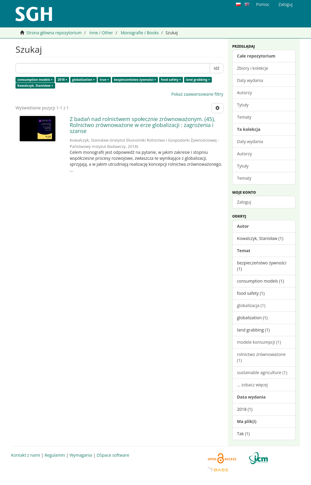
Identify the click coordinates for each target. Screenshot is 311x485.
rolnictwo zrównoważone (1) (261, 357)
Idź (216, 68)
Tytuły (243, 105)
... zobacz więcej (252, 385)
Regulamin (54, 455)
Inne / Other (101, 32)
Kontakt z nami (25, 455)
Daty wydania (250, 80)
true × (104, 80)
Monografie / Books (140, 32)
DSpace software (113, 455)
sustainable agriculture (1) (262, 372)
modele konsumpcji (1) (259, 342)
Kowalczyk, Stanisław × (35, 85)
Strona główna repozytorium (54, 32)
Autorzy (244, 92)
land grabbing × (198, 80)
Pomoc (263, 4)
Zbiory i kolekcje (252, 68)
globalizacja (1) (251, 305)
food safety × (171, 80)
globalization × (83, 80)
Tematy (244, 117)
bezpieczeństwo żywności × (135, 80)
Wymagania (80, 455)
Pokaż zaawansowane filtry (197, 94)
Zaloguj (244, 202)
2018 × (62, 80)
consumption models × (35, 80)
